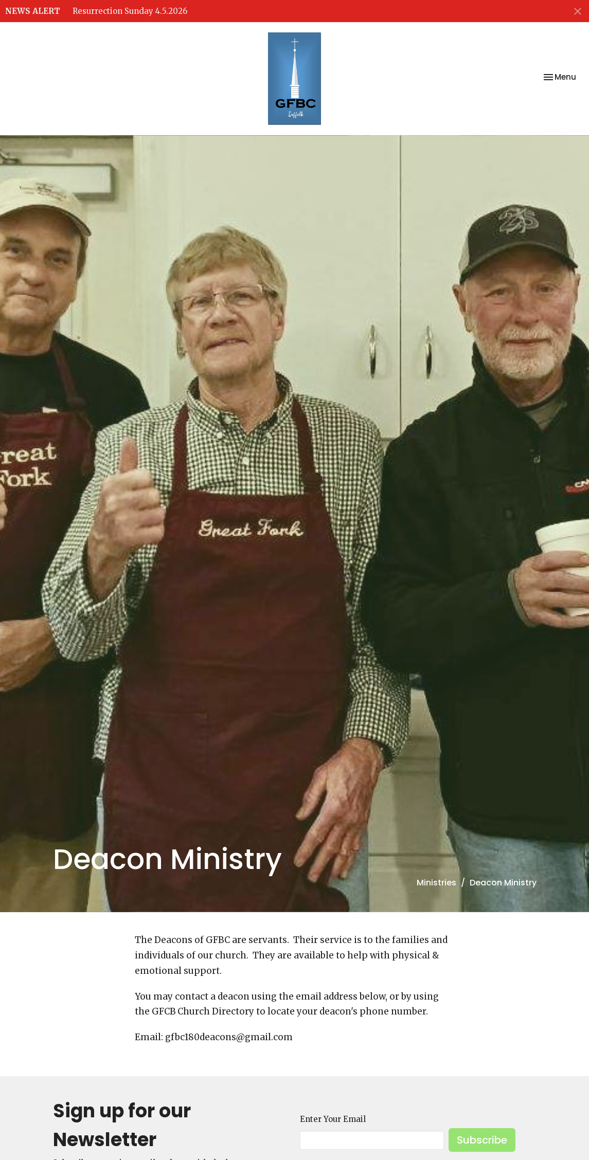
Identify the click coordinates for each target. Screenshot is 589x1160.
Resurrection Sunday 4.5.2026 (130, 11)
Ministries (436, 883)
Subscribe (482, 1140)
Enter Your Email (333, 1119)
